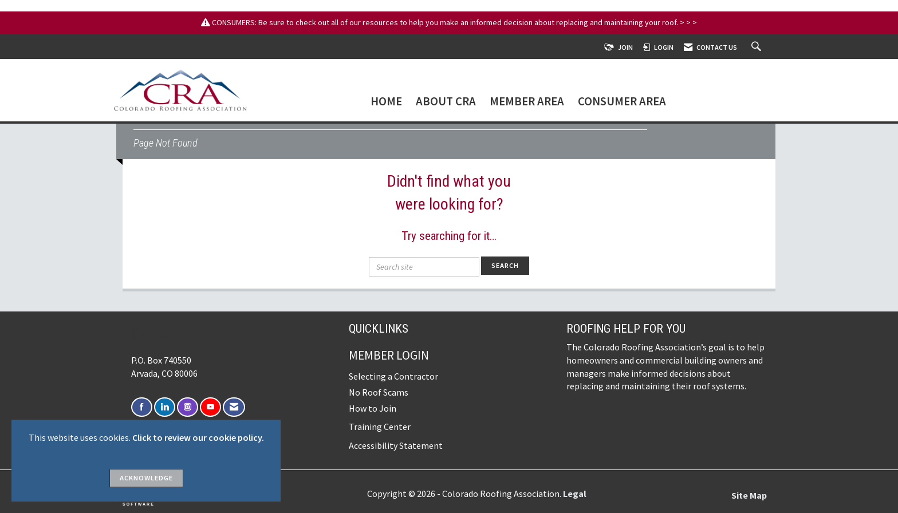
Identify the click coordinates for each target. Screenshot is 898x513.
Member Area (527, 102)
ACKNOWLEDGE (146, 477)
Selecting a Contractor (393, 376)
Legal (574, 493)
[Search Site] (757, 47)
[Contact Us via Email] (234, 407)
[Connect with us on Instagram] (187, 407)
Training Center (380, 426)
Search (505, 265)
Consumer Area (622, 102)
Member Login (389, 355)
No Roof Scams (378, 392)
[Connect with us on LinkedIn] (164, 407)
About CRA (446, 102)
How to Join (372, 408)
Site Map (749, 495)
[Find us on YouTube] (210, 407)
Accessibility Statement (396, 445)
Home (386, 102)
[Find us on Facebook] (141, 407)
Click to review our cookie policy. (198, 437)
